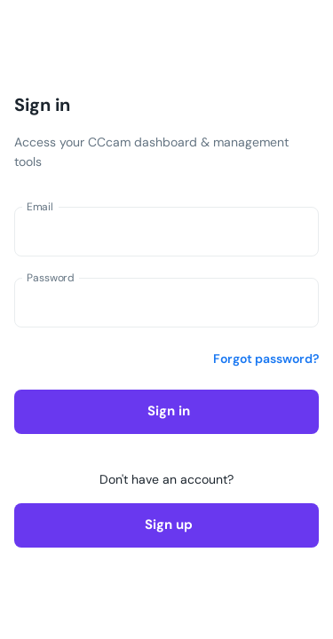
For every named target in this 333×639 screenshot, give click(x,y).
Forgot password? (266, 359)
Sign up (166, 525)
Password (50, 278)
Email (40, 207)
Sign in (166, 412)
